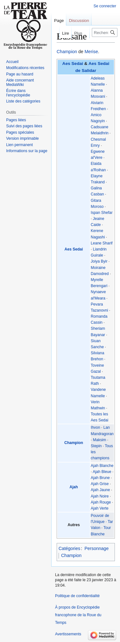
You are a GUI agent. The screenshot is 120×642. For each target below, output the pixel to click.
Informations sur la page (26, 151)
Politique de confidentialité (77, 596)
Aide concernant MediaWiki (20, 82)
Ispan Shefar (102, 212)
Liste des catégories (23, 101)
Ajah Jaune (100, 490)
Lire (60, 33)
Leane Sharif (102, 243)
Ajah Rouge (101, 502)
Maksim (99, 440)
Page (59, 20)
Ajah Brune (100, 478)
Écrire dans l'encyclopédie (18, 92)
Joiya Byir (99, 261)
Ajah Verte (99, 508)
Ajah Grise (100, 484)
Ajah (73, 487)
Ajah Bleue (102, 471)
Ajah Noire (100, 496)
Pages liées (16, 120)
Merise (91, 51)
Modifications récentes (25, 68)
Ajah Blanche (102, 465)
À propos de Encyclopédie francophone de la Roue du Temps (78, 615)
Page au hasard (19, 74)
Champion (67, 51)
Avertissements (68, 634)
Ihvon (95, 427)
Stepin (96, 446)
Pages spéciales (20, 132)
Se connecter (104, 6)
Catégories (69, 548)
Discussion (79, 20)
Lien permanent (19, 145)
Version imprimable (22, 138)
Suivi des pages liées (24, 126)
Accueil (12, 62)
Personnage (96, 548)
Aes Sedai (72, 63)
